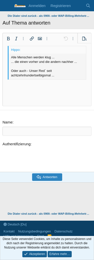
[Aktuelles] (78, 5)
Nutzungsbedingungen (34, 231)
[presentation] (41, 158)
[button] (8, 39)
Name (8, 122)
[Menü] (7, 6)
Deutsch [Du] (15, 224)
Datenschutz (63, 231)
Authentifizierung (17, 144)
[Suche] (88, 5)
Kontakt (9, 231)
